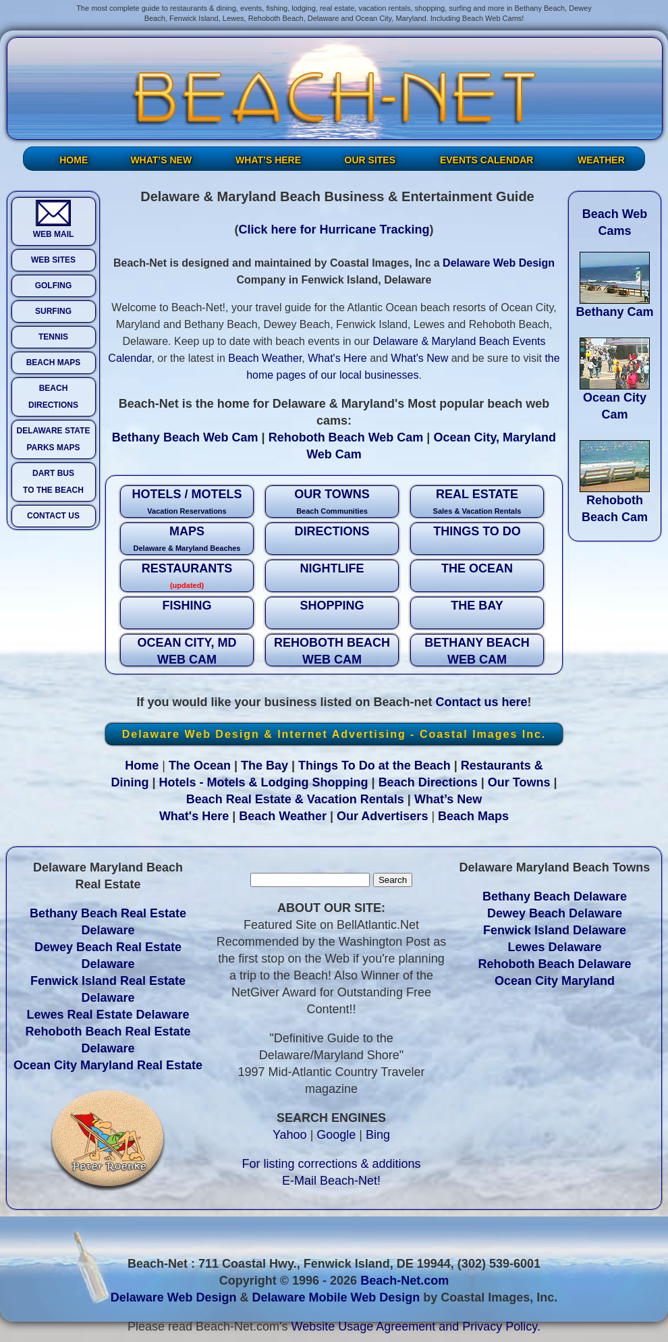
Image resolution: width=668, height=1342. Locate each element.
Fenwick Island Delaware (554, 930)
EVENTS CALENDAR (486, 160)
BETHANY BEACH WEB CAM (477, 651)
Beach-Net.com (404, 1280)
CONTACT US (53, 515)
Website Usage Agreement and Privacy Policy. (416, 1326)
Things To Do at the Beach (374, 765)
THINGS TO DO (477, 531)
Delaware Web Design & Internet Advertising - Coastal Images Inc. (334, 734)
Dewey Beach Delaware (554, 913)
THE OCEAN (477, 568)
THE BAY (477, 605)
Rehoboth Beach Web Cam (346, 437)
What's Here (337, 358)
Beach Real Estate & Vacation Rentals (295, 799)
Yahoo (290, 1135)
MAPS (187, 540)
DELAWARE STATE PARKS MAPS (53, 439)
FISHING (186, 605)
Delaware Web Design (499, 263)
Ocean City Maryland (555, 981)
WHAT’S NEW (161, 160)
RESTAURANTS (187, 577)
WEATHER (601, 160)
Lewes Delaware (554, 947)
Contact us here (482, 702)
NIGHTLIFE (332, 568)
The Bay (264, 765)
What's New (419, 358)
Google (336, 1135)
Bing (378, 1135)
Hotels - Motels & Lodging (234, 782)
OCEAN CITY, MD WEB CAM (186, 651)
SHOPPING (332, 605)
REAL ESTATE (477, 502)
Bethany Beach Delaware (554, 896)
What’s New (448, 799)
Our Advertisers (382, 816)
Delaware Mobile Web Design (336, 1297)
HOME (73, 160)
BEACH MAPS (53, 362)
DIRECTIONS (331, 531)
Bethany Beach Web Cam (185, 437)
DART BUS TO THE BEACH (53, 481)
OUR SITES (370, 160)
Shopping (340, 782)
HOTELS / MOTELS (187, 502)
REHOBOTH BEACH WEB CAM (332, 651)
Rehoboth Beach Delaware (554, 964)
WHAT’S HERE (268, 160)
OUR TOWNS (332, 502)
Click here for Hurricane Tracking (333, 229)
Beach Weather (265, 358)
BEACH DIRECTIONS (53, 396)
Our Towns (519, 782)
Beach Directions (428, 782)
